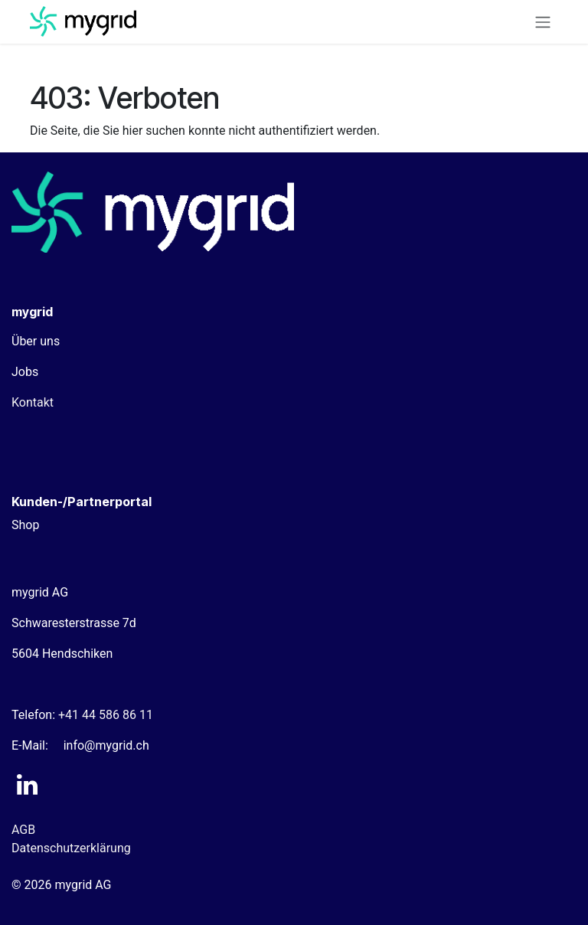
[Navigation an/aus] (543, 22)
